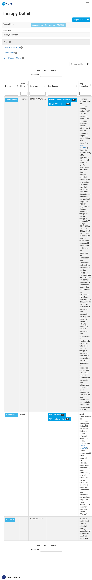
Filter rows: (35, 75)
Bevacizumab (11, 415)
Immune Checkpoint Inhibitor (62, 100)
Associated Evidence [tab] (13, 47)
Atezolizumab (11, 100)
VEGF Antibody (56, 415)
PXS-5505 (10, 520)
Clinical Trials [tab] (10, 53)
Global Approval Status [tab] (14, 58)
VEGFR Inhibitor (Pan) (59, 419)
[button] (17, 86)
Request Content (81, 20)
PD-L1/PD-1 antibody (59, 104)
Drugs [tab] (7, 42)
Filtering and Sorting (80, 64)
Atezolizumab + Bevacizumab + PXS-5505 (48, 25)
